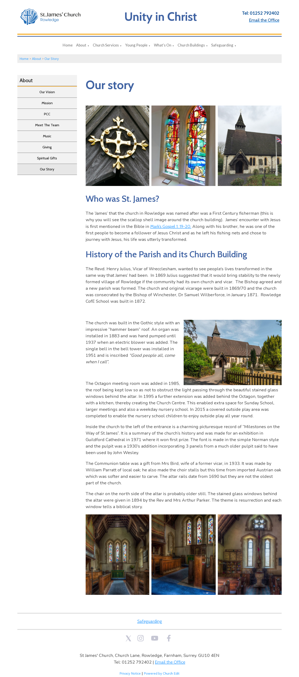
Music (47, 136)
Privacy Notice (130, 673)
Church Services (106, 45)
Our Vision (47, 92)
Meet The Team (47, 125)
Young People (136, 45)
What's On (162, 45)
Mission (47, 103)
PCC (47, 114)
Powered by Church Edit (162, 673)
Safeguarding (222, 45)
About (81, 45)
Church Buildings (191, 45)
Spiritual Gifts (47, 158)
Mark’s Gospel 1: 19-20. (170, 226)
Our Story (51, 59)
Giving (47, 147)
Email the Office (170, 662)
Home (68, 45)
